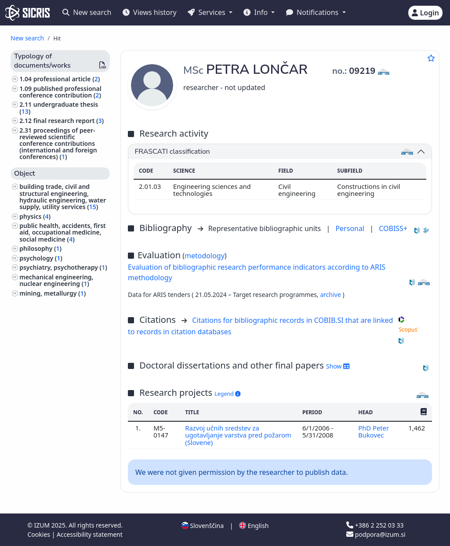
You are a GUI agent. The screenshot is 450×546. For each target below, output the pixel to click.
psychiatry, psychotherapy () (63, 267)
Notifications (313, 12)
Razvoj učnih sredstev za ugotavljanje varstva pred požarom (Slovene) (238, 435)
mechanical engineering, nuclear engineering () (56, 280)
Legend (227, 394)
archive (331, 294)
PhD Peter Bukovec (373, 431)
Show (337, 366)
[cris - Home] (27, 13)
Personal (350, 228)
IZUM (42, 525)
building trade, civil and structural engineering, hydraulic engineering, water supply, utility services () (62, 196)
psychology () (40, 258)
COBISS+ (393, 228)
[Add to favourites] (431, 58)
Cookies (40, 534)
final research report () (68, 120)
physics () (35, 216)
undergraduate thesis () (58, 107)
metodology (205, 255)
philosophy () (40, 248)
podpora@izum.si (375, 534)
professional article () (66, 79)
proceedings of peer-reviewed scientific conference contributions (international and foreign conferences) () (58, 143)
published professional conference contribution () (60, 91)
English (254, 525)
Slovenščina (202, 525)
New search (86, 12)
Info (256, 12)
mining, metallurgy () (52, 293)
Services (207, 12)
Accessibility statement (90, 534)
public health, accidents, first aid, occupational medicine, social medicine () (62, 232)
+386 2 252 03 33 (374, 525)
